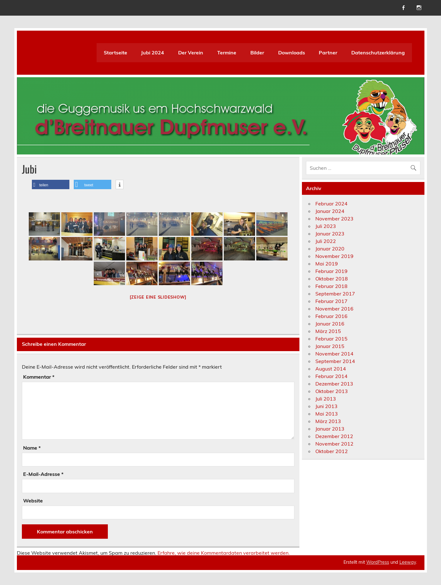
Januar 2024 (329, 211)
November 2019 (334, 256)
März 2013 (328, 421)
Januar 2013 (329, 429)
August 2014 (330, 369)
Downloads (291, 52)
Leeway (407, 562)
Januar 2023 (329, 233)
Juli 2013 (325, 399)
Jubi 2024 (152, 52)
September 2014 (335, 361)
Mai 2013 (326, 414)
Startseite (115, 52)
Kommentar (38, 376)
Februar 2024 (331, 203)
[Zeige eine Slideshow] (158, 297)
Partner (328, 52)
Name (32, 447)
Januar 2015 (329, 346)
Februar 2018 (331, 286)
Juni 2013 (326, 406)
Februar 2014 (331, 376)
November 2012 (334, 444)
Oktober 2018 (331, 278)
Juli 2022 (325, 241)
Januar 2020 (329, 248)
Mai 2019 (326, 263)
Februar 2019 (331, 271)
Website (33, 500)
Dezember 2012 (334, 436)
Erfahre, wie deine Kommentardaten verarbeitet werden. (224, 553)
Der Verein (190, 52)
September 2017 (335, 293)
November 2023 (334, 218)
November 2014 (334, 353)
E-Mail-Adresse (43, 474)
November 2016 (334, 308)
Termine (226, 52)
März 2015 (328, 331)
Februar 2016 (331, 316)
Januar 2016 (329, 323)
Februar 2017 (331, 301)
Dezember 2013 (334, 384)
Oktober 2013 (331, 391)
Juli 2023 (325, 226)
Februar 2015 (331, 338)
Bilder (257, 52)
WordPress (377, 562)
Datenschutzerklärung (378, 52)
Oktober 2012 (331, 451)
